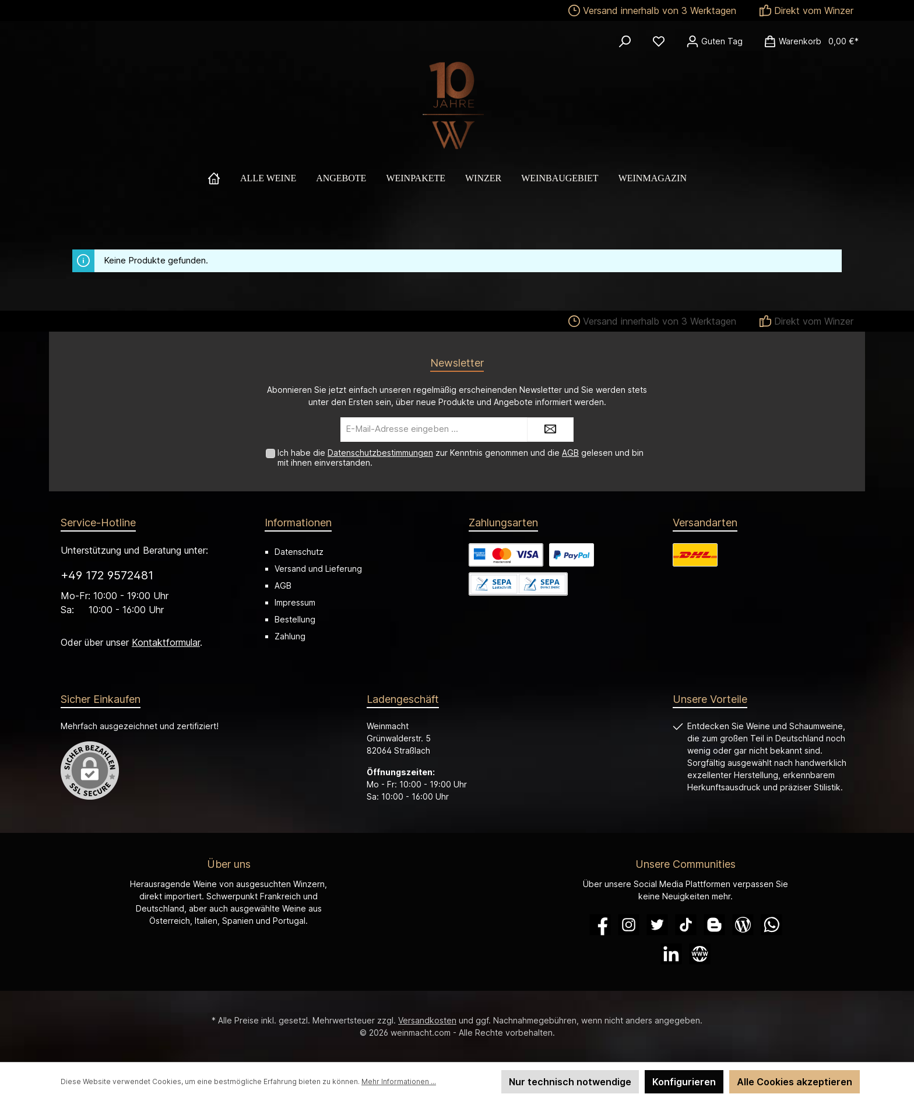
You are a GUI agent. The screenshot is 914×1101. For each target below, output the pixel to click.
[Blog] (743, 925)
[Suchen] (625, 41)
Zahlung (290, 636)
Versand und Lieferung (318, 569)
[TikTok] (686, 925)
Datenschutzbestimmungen (380, 453)
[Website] (700, 954)
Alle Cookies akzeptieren (794, 1082)
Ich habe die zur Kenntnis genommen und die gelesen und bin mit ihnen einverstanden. (460, 457)
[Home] (224, 178)
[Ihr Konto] (714, 41)
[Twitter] (657, 925)
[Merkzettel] (659, 41)
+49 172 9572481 (107, 575)
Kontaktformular (166, 642)
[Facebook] (600, 925)
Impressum (295, 602)
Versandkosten (427, 1020)
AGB (570, 453)
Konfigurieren (684, 1082)
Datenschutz (299, 552)
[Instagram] (629, 925)
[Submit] (550, 429)
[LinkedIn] (671, 954)
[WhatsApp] (771, 925)
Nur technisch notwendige (570, 1082)
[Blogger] (714, 925)
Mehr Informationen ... (398, 1081)
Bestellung (295, 619)
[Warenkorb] (807, 41)
